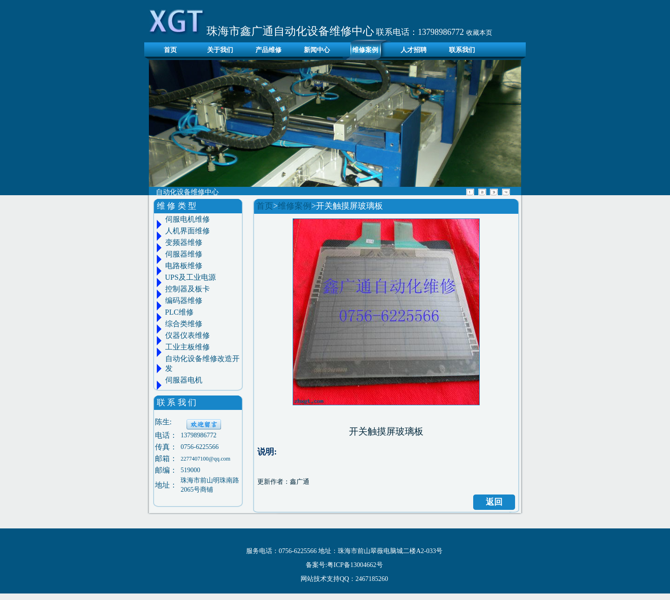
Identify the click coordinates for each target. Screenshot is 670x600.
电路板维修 (183, 266)
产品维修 (268, 49)
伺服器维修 (183, 254)
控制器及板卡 (187, 289)
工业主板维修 (187, 347)
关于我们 (220, 49)
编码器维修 (183, 300)
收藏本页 (479, 32)
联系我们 (462, 49)
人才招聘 (414, 49)
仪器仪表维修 (187, 335)
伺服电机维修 (187, 219)
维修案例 (365, 49)
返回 (494, 502)
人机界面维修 (187, 231)
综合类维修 (183, 324)
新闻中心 (317, 49)
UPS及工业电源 (190, 277)
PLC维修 (179, 312)
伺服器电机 (183, 380)
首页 (168, 49)
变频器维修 (183, 242)
